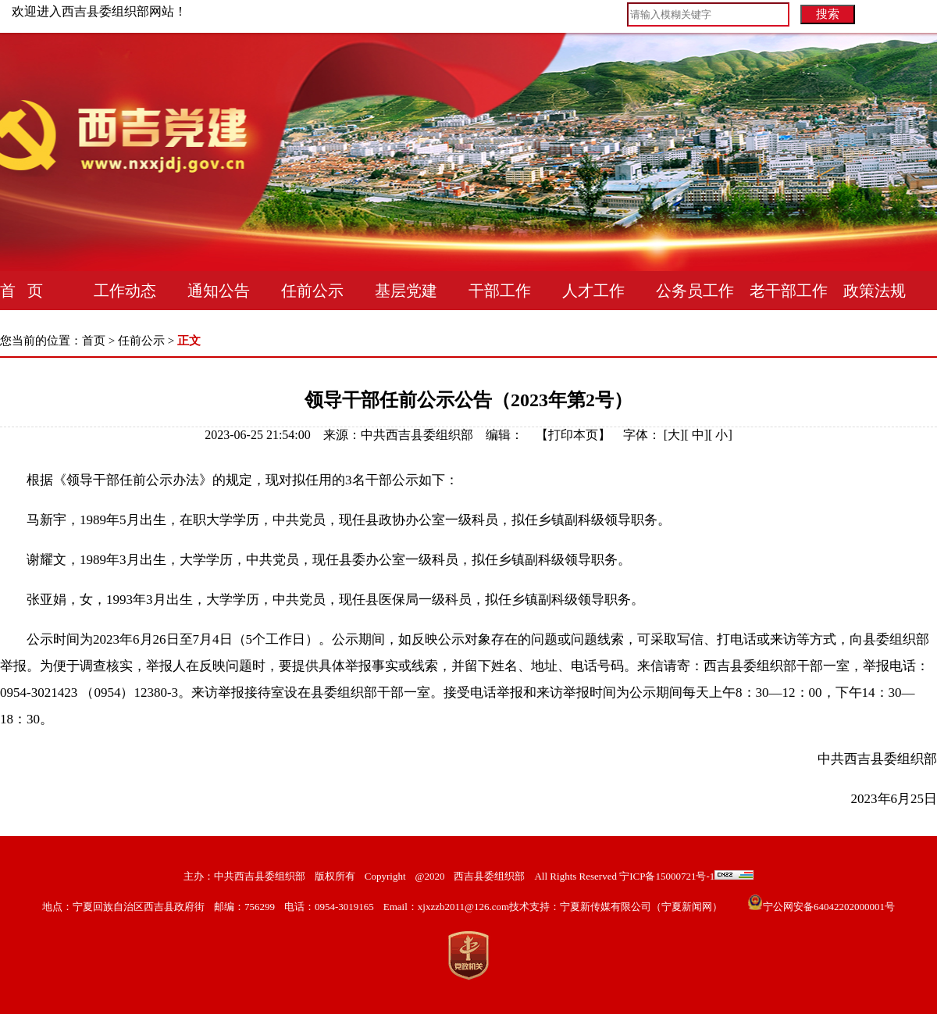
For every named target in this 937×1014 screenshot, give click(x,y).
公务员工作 (695, 290)
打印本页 (573, 434)
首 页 (21, 290)
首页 (93, 340)
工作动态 (125, 290)
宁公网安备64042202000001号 (829, 906)
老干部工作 (789, 290)
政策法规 (874, 290)
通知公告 (218, 290)
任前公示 (312, 290)
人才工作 (593, 290)
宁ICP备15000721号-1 (665, 876)
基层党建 (406, 290)
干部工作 (499, 290)
